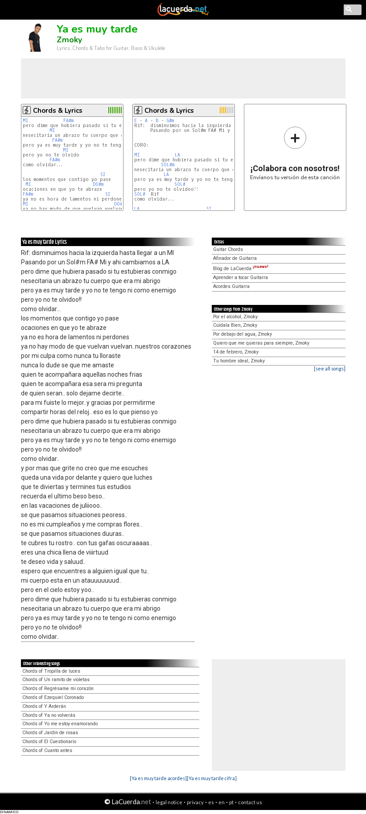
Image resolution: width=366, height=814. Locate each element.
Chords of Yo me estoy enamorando (60, 724)
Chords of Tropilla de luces (51, 671)
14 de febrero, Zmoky (236, 352)
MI (26, 120)
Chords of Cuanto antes (47, 750)
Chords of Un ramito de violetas (56, 679)
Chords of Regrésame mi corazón (58, 688)
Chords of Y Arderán (44, 706)
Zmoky (69, 39)
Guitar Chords (228, 249)
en (221, 802)
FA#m (68, 120)
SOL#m (167, 165)
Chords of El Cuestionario (49, 741)
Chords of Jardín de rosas (50, 733)
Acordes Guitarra (231, 286)
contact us (250, 802)
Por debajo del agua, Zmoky (242, 334)
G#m (170, 120)
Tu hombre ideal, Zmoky (239, 361)
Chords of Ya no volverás (48, 715)
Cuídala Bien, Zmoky (235, 325)
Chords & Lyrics (57, 110)
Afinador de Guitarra (235, 258)
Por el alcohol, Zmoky (235, 317)
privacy (195, 802)
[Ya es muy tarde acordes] (158, 778)
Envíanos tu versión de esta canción (295, 153)
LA (177, 155)
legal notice (169, 802)
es (211, 802)
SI (103, 174)
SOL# (179, 184)
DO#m (98, 184)
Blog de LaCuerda (240, 268)
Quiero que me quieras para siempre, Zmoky (261, 343)
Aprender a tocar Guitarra (240, 277)
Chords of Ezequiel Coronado (53, 697)
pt (231, 802)
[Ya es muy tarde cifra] (212, 778)
